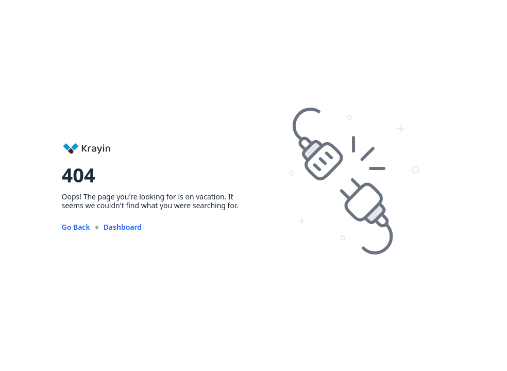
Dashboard (123, 227)
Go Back (76, 227)
